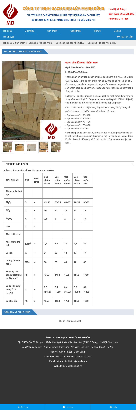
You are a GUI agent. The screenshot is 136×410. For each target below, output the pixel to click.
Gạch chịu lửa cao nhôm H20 (70, 43)
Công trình (75, 31)
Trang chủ (7, 31)
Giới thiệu (29, 31)
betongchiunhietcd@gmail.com (71, 386)
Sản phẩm (52, 31)
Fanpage (69, 407)
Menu (10, 37)
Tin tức (97, 31)
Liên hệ (117, 31)
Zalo (115, 407)
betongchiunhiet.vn (72, 390)
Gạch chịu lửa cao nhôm (40, 43)
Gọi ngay (24, 407)
